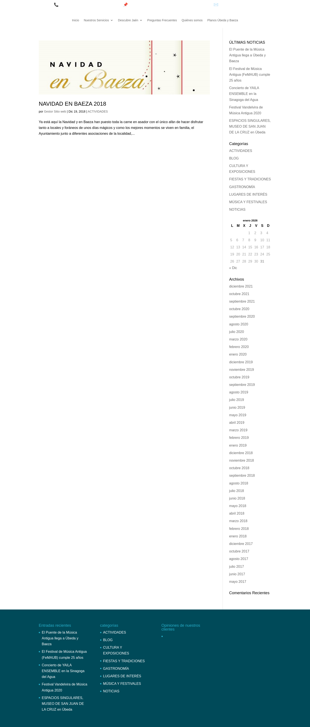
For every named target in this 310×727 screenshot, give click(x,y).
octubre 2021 (239, 294)
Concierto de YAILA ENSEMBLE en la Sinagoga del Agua (244, 93)
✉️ (216, 5)
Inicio (75, 20)
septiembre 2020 (242, 316)
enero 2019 (238, 445)
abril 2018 (236, 513)
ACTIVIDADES (98, 111)
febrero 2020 (239, 347)
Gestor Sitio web (55, 111)
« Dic (233, 268)
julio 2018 (236, 491)
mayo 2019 (237, 415)
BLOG (234, 158)
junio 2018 (237, 498)
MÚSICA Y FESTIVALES (248, 202)
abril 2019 (236, 422)
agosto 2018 (238, 483)
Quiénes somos (192, 20)
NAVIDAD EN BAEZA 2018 (72, 104)
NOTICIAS (237, 209)
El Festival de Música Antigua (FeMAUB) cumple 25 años (249, 74)
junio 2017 (237, 574)
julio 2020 (236, 332)
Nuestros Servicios (96, 20)
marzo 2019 (238, 430)
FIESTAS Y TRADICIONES (250, 179)
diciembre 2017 (241, 544)
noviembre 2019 (241, 369)
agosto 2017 (238, 559)
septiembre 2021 (242, 301)
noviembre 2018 (241, 460)
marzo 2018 (238, 521)
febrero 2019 (239, 437)
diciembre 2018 (241, 453)
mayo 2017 (237, 581)
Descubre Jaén (128, 20)
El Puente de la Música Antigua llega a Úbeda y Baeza (247, 55)
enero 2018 (238, 536)
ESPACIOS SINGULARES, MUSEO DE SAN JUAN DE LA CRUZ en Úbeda (250, 126)
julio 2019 (236, 400)
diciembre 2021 (241, 286)
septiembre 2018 (242, 475)
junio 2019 (237, 407)
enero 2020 (238, 354)
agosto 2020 (238, 324)
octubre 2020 (239, 309)
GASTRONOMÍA (242, 187)
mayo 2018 (237, 506)
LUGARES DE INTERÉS (248, 194)
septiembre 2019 (242, 385)
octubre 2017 (239, 551)
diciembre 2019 (241, 362)
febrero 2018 (239, 529)
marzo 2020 (238, 339)
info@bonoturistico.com (239, 5)
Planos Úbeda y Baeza (222, 20)
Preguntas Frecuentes (162, 20)
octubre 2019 (239, 377)
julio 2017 (236, 566)
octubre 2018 (239, 468)
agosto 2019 (238, 392)
